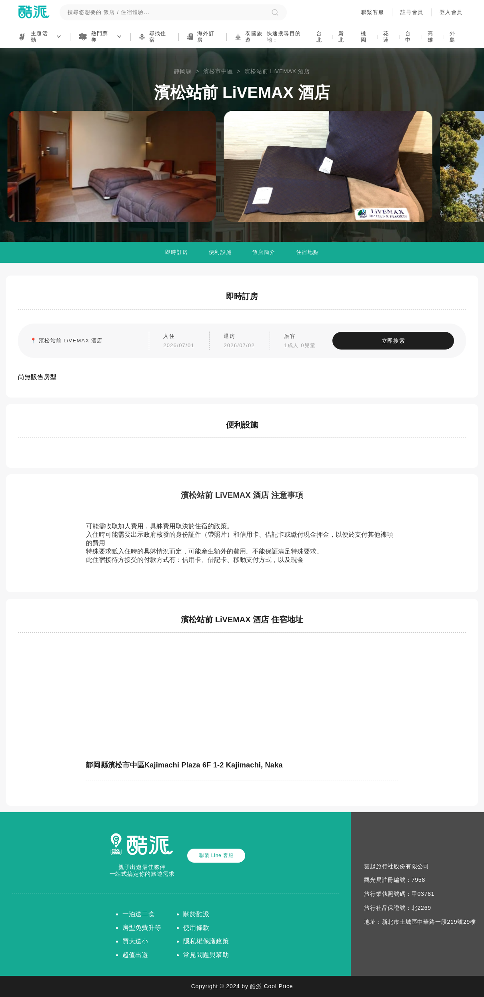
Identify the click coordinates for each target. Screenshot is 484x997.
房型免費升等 (142, 927)
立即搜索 (402, 341)
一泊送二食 (138, 914)
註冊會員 (411, 12)
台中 (408, 36)
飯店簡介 (263, 252)
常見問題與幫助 (206, 954)
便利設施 (220, 252)
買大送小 (135, 941)
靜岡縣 (183, 71)
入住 (188, 341)
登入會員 (450, 12)
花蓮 (386, 36)
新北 (341, 36)
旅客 (309, 341)
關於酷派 (196, 914)
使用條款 (196, 927)
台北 (319, 36)
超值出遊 (135, 954)
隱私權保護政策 (206, 941)
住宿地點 (307, 252)
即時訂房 (176, 252)
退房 (249, 341)
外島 (452, 36)
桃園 (363, 36)
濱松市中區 (218, 71)
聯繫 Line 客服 (216, 855)
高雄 (430, 36)
